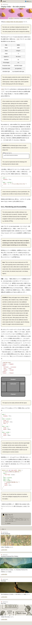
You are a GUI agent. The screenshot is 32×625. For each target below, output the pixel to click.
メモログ (4, 1)
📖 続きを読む (4, 549)
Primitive (29, 18)
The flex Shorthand (5, 533)
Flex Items (3, 580)
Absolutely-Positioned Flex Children (9, 556)
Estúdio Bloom (16, 18)
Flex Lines (3, 603)
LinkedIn (8, 522)
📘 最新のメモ (28, 1)
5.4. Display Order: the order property (13, 21)
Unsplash (21, 18)
